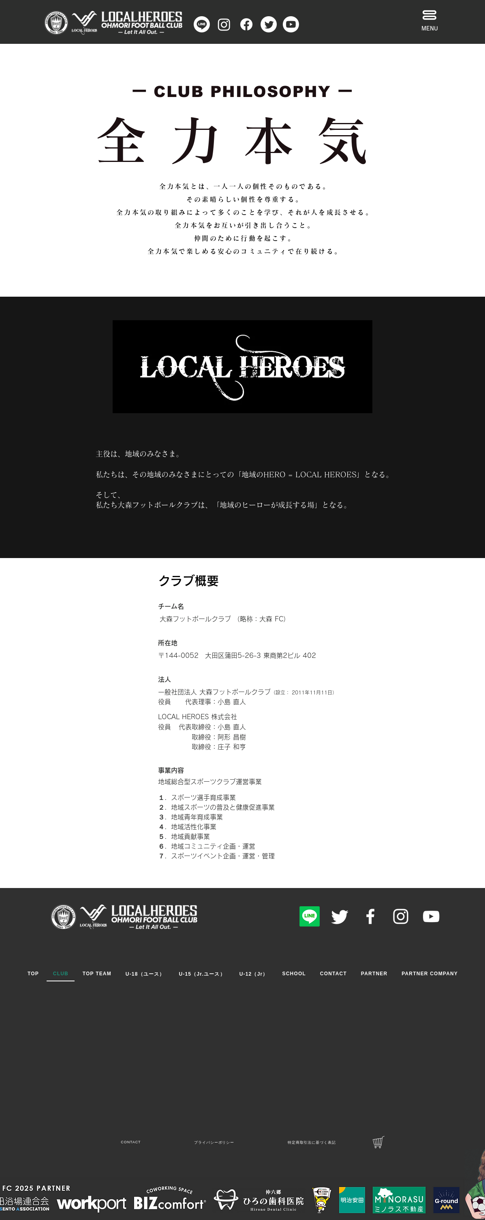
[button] (429, 15)
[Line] (202, 24)
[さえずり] (269, 24)
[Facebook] (370, 916)
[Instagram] (224, 24)
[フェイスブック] (246, 24)
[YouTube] (431, 916)
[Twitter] (340, 916)
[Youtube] (291, 24)
